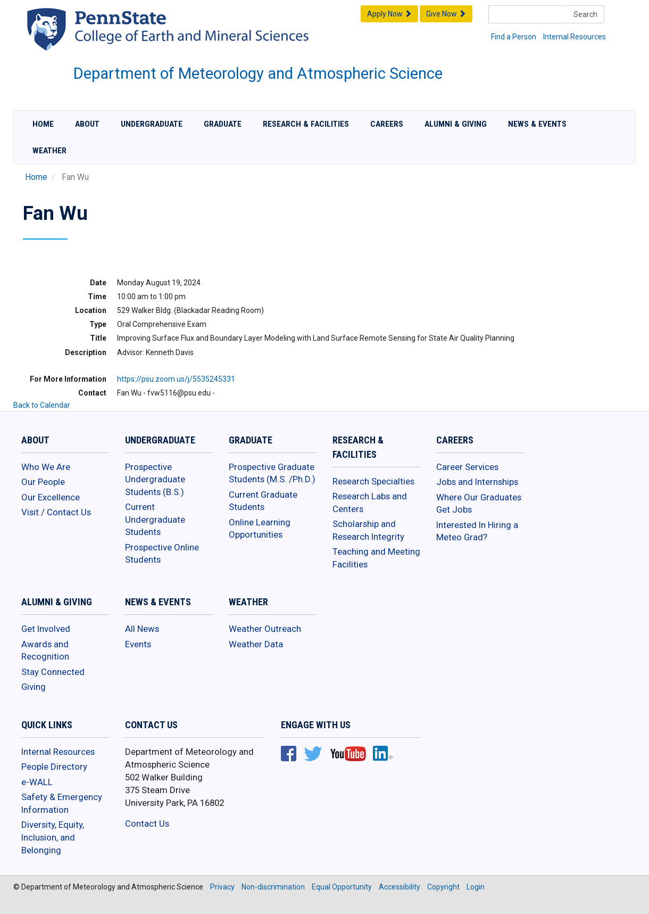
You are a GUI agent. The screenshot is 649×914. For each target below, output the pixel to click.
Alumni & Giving (456, 124)
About (87, 124)
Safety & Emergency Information (61, 803)
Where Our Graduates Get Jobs (478, 503)
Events (138, 644)
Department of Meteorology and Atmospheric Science (258, 73)
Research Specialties (373, 481)
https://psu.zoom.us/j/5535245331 (176, 379)
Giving (33, 686)
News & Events (537, 124)
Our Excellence (50, 497)
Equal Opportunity (342, 887)
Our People (43, 481)
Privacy (222, 887)
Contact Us (147, 823)
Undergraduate (151, 124)
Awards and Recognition (45, 650)
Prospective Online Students (162, 553)
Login (476, 887)
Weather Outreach (265, 628)
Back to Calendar (41, 405)
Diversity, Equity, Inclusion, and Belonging (52, 837)
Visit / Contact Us (56, 512)
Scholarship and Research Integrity (368, 530)
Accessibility (399, 887)
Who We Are (45, 467)
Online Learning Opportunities (259, 528)
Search (585, 14)
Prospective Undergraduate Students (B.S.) (155, 479)
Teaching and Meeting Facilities (376, 558)
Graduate (223, 124)
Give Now (446, 14)
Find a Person (513, 36)
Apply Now (389, 14)
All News (142, 628)
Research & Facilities (306, 124)
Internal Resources (574, 36)
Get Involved (45, 628)
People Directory (54, 766)
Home (43, 124)
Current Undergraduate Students (155, 519)
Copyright (443, 887)
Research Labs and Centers (369, 502)
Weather (49, 150)
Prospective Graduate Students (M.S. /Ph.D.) (272, 473)
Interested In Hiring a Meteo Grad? (477, 531)
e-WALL (37, 782)
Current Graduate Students (263, 501)
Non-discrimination (273, 887)
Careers (386, 124)
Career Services (467, 467)
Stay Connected (53, 671)
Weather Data (256, 644)
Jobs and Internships (477, 481)
